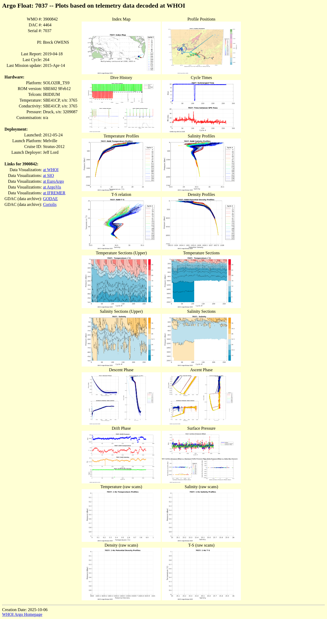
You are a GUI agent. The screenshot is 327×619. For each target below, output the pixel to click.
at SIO (48, 175)
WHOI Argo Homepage (22, 614)
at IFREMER (54, 193)
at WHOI (50, 169)
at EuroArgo (53, 181)
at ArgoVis (52, 187)
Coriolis (50, 204)
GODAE (50, 198)
